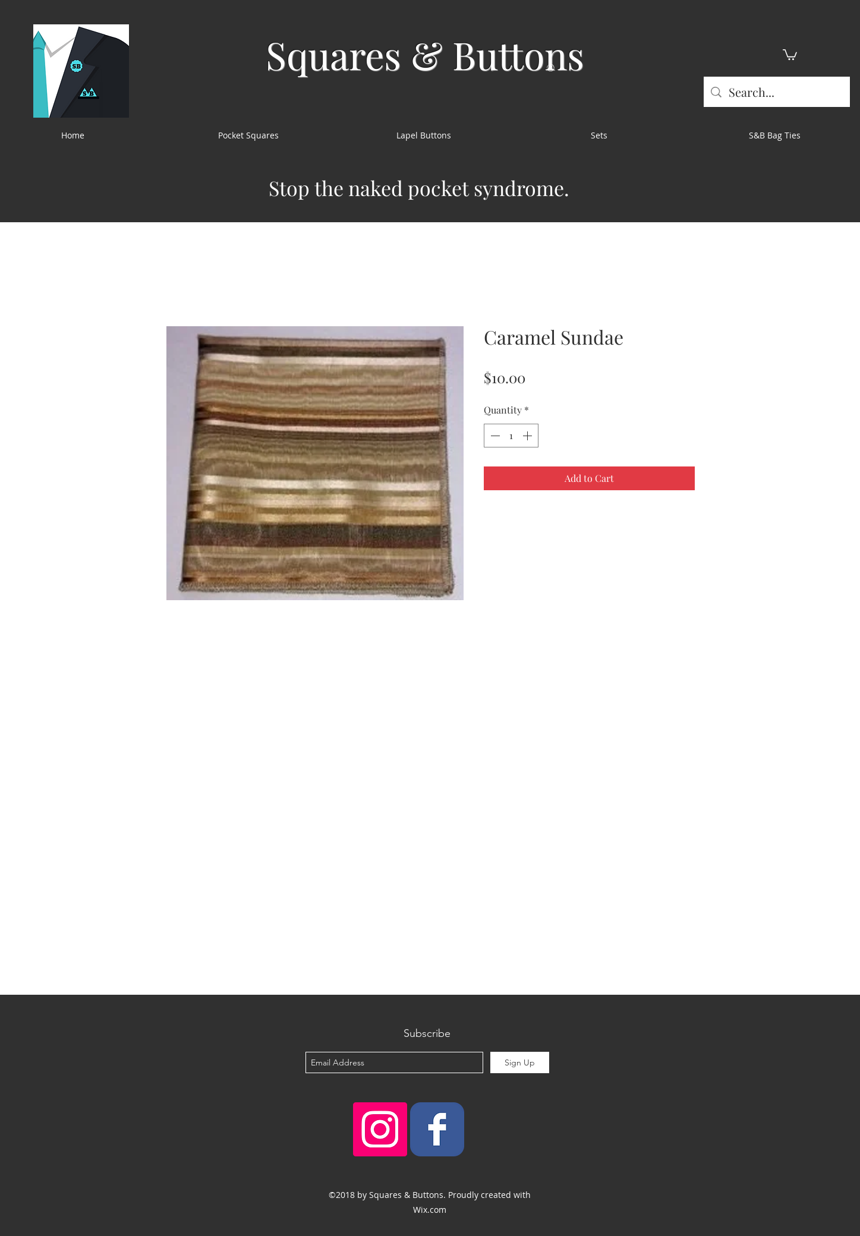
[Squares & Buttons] (437, 1129)
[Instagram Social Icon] (380, 1129)
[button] (790, 54)
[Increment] (528, 435)
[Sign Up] (519, 1062)
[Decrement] (494, 435)
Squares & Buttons (425, 54)
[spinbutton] (511, 435)
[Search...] (777, 92)
